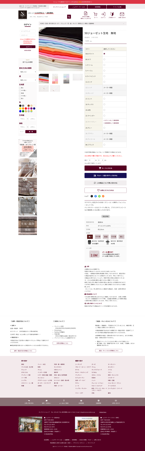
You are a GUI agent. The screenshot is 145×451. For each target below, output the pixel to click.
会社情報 (46, 440)
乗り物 (56, 383)
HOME (42, 23)
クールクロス (112, 386)
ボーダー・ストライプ (44, 383)
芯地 (93, 393)
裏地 (109, 393)
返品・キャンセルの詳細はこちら (108, 350)
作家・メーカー (58, 386)
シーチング (78, 364)
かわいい (56, 378)
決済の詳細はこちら (62, 343)
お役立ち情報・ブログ (85, 440)
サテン (77, 383)
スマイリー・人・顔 (27, 383)
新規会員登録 (27, 50)
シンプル (24, 380)
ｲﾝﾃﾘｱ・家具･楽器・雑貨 (45, 375)
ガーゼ (94, 364)
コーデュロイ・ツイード (115, 388)
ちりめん (94, 372)
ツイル (110, 370)
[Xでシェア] (92, 196)
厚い (22, 98)
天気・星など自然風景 (60, 375)
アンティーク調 (25, 375)
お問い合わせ (97, 440)
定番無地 (91, 23)
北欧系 (40, 386)
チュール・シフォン (97, 383)
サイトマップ (91, 443)
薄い (22, 88)
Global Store (102, 412)
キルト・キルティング (81, 372)
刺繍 (22, 386)
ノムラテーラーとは (56, 440)
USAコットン (58, 370)
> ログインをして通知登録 (111, 120)
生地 (46, 23)
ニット (94, 380)
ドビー (110, 372)
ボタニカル (24, 372)
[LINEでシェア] (99, 196)
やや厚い (23, 96)
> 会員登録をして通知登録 (111, 123)
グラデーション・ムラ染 (45, 380)
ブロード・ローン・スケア (83, 367)
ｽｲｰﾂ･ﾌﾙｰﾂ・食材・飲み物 (61, 380)
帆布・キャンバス (113, 375)
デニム (40, 370)
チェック (24, 370)
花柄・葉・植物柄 (59, 364)
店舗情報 (67, 440)
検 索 (31, 131)
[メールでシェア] (103, 196)
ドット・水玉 (41, 364)
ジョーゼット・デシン (114, 383)
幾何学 (56, 372)
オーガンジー (112, 364)
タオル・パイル (96, 375)
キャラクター (58, 367)
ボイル (77, 370)
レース (77, 386)
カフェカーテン (79, 378)
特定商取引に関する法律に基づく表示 (60, 443)
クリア (21, 131)
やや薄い (23, 90)
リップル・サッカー (81, 388)
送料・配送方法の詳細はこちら (23, 351)
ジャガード (111, 378)
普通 (22, 93)
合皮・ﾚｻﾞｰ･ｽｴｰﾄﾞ (80, 380)
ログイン (29, 47)
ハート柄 (24, 378)
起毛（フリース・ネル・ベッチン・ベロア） (99, 389)
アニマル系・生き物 (27, 367)
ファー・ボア (79, 393)
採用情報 (74, 440)
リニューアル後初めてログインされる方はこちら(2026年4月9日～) (27, 41)
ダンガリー (111, 367)
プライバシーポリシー (79, 443)
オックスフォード (97, 370)
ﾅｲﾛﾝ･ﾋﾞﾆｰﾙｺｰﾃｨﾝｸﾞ (97, 386)
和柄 (39, 367)
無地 (86, 23)
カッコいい (41, 378)
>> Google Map (48, 434)
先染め (94, 378)
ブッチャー (78, 375)
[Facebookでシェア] (95, 196)
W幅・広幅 (111, 380)
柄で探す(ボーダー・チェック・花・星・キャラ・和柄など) (66, 23)
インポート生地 (42, 372)
